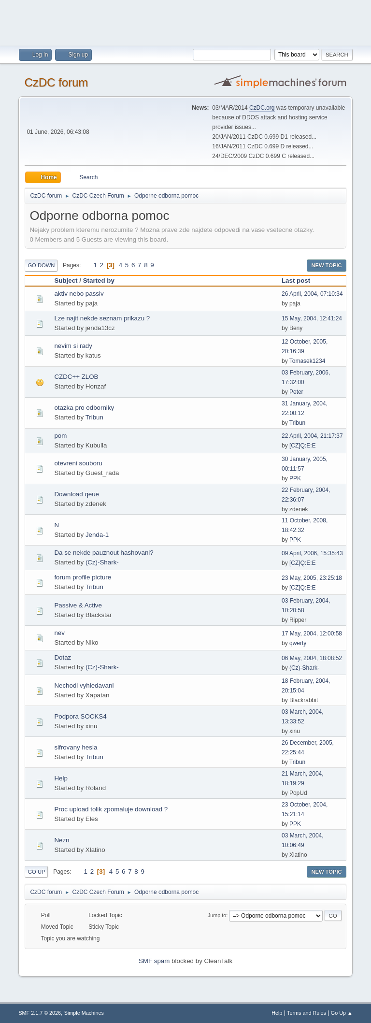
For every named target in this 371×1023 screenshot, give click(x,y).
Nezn (61, 840)
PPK (295, 478)
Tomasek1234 (307, 361)
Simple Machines (84, 1013)
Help (60, 778)
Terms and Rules (306, 1013)
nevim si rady (73, 345)
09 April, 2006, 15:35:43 (312, 553)
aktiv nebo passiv (78, 293)
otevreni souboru (78, 463)
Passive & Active (78, 605)
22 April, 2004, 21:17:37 (312, 435)
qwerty (297, 643)
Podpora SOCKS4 (80, 716)
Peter (296, 392)
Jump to (217, 915)
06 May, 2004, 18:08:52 (312, 658)
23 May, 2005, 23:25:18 (312, 578)
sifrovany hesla (75, 747)
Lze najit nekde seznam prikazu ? (102, 318)
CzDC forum (56, 82)
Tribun (94, 417)
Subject (65, 280)
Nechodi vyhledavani (84, 685)
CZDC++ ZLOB (76, 376)
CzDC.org (262, 107)
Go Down (41, 265)
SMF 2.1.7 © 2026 (39, 1013)
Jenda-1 (97, 534)
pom (60, 435)
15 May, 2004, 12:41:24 (312, 318)
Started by (98, 280)
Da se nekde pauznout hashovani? (103, 552)
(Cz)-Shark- (102, 562)
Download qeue (76, 494)
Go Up (36, 872)
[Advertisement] (185, 21)
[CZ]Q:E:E (302, 445)
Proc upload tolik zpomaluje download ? (111, 809)
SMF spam (154, 961)
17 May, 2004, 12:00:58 (312, 633)
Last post (296, 280)
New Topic (326, 265)
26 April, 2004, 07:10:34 (312, 293)
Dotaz (62, 657)
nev (59, 632)
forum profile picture (82, 577)
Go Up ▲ (342, 1013)
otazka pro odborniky (84, 407)
